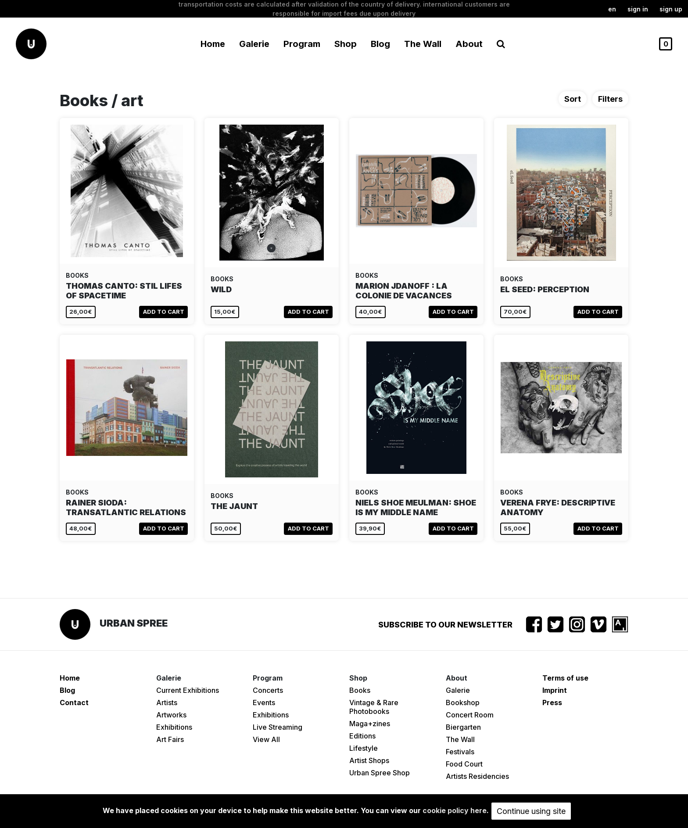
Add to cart (163, 311)
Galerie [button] (254, 44)
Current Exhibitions (187, 690)
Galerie (458, 690)
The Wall (422, 44)
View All (266, 739)
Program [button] (301, 44)
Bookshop (463, 702)
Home (213, 44)
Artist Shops (369, 760)
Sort (572, 99)
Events (264, 702)
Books (359, 690)
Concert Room (470, 714)
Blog (380, 44)
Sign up (670, 9)
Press (552, 702)
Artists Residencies (477, 776)
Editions (362, 735)
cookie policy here (455, 810)
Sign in (637, 9)
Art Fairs (170, 739)
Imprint (554, 690)
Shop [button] (345, 44)
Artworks (171, 714)
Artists (166, 702)
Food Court (464, 764)
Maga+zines (369, 723)
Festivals (460, 751)
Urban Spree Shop (379, 772)
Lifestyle (363, 748)
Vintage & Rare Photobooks (373, 707)
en (612, 9)
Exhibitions (174, 727)
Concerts (268, 690)
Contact (74, 702)
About (469, 44)
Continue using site (531, 811)
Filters (610, 99)
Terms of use (565, 678)
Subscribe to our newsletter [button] (445, 624)
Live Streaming (277, 727)
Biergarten (463, 727)
